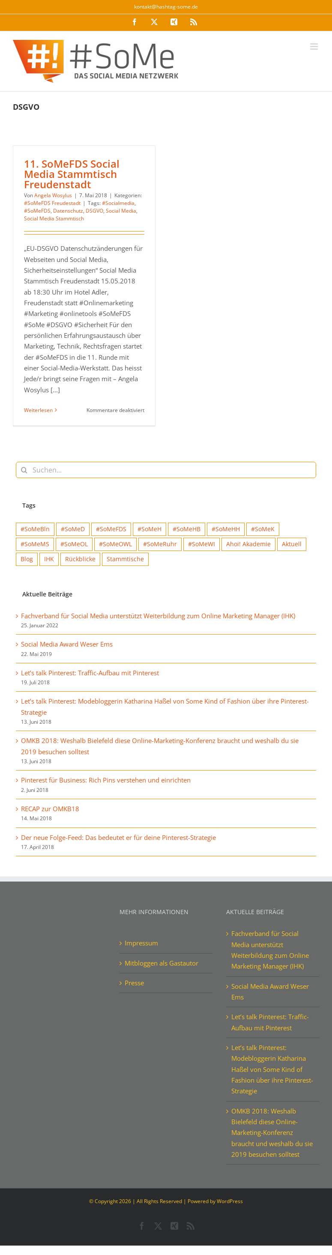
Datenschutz (68, 210)
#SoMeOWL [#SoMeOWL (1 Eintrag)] (115, 544)
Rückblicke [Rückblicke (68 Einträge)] (80, 559)
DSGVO (94, 210)
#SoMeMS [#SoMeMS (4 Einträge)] (35, 544)
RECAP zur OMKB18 (50, 808)
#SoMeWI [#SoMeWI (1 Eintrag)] (201, 544)
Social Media (121, 210)
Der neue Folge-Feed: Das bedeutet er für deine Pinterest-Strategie (118, 837)
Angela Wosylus (53, 195)
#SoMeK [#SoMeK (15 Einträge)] (263, 529)
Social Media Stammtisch (54, 218)
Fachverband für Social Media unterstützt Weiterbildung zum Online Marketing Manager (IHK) (158, 615)
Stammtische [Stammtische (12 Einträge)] (125, 559)
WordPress (230, 1201)
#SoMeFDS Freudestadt (52, 203)
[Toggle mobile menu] (314, 46)
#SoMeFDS (37, 210)
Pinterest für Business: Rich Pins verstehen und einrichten (106, 780)
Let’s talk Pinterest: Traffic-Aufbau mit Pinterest (90, 672)
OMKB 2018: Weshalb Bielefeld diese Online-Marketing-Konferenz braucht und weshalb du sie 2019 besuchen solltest (272, 1133)
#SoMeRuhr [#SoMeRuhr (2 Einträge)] (160, 544)
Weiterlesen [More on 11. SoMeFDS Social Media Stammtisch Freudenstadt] (38, 410)
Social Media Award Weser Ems (67, 644)
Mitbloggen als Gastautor (161, 963)
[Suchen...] (166, 470)
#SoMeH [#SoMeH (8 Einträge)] (150, 529)
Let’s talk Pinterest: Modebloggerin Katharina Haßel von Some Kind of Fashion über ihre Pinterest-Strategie (272, 1069)
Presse (134, 982)
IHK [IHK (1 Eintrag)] (49, 559)
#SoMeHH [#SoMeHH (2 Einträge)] (226, 529)
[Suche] (24, 470)
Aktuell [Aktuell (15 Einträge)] (292, 544)
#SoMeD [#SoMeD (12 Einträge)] (73, 529)
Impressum (141, 943)
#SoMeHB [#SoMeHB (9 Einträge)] (186, 529)
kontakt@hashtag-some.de (166, 6)
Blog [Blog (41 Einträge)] (27, 559)
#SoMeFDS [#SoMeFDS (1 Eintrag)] (111, 529)
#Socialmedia (118, 203)
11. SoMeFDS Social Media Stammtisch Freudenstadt (72, 173)
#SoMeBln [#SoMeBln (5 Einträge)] (35, 529)
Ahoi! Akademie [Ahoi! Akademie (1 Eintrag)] (248, 544)
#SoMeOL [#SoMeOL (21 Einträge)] (74, 544)
